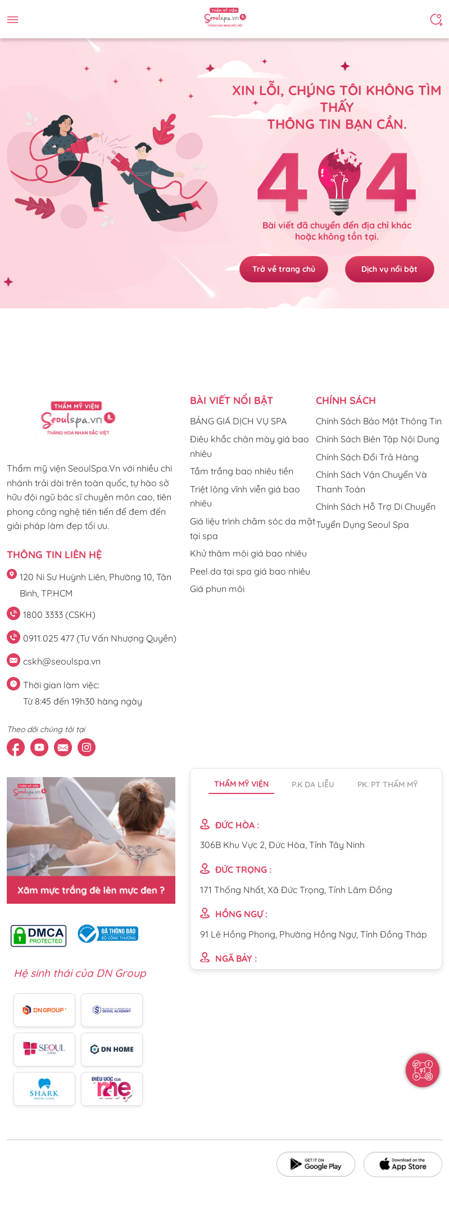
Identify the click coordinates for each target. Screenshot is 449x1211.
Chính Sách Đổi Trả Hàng (367, 457)
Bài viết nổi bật (231, 400)
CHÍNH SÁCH (346, 400)
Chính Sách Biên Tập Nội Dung (377, 439)
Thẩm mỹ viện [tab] (241, 784)
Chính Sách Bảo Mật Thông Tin (379, 421)
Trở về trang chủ (283, 269)
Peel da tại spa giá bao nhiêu (250, 571)
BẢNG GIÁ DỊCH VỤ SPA (238, 421)
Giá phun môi (217, 588)
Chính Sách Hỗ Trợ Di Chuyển (376, 506)
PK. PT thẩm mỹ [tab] (387, 784)
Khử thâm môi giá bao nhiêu (248, 553)
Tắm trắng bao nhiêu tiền (241, 471)
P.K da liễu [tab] (313, 784)
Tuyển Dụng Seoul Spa (362, 524)
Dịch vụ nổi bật (390, 269)
